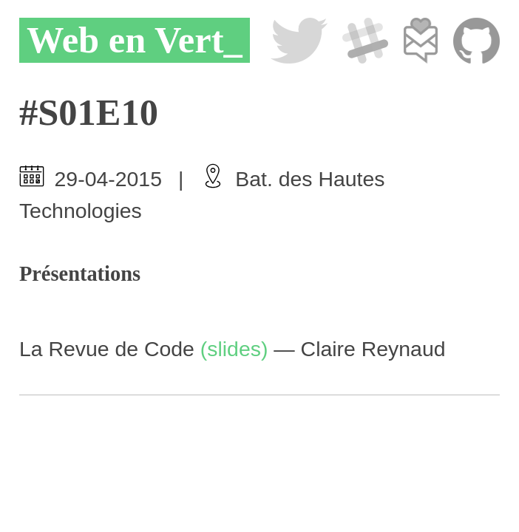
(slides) (234, 349)
